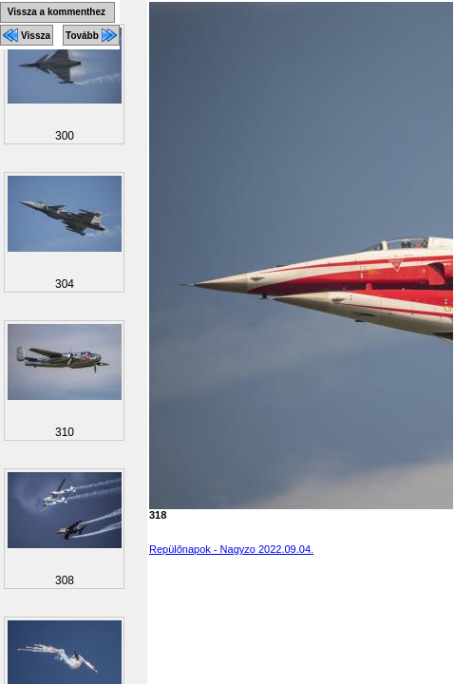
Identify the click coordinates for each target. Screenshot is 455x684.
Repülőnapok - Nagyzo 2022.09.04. (231, 549)
